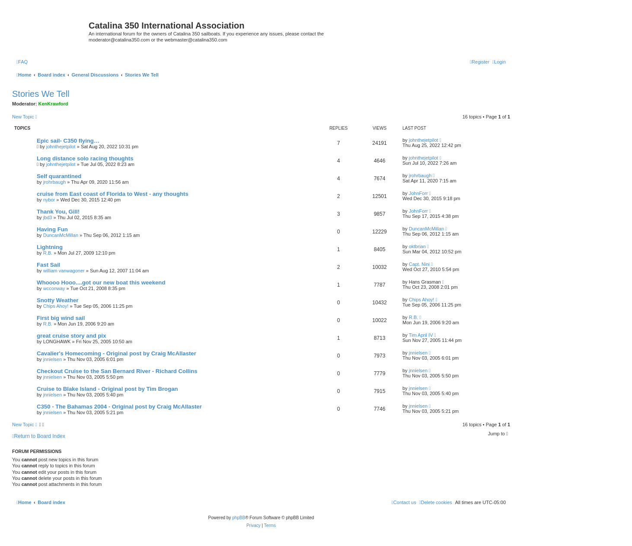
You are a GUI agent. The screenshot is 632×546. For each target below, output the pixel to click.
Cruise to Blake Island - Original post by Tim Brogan (107, 389)
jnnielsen (52, 359)
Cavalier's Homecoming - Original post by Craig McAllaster (116, 353)
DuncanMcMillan (60, 235)
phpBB (238, 517)
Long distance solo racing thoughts (85, 158)
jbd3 (47, 217)
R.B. (47, 252)
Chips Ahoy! (56, 306)
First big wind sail (61, 318)
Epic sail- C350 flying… (68, 140)
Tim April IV (421, 335)
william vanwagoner (64, 270)
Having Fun (52, 229)
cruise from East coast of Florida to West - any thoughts (112, 194)
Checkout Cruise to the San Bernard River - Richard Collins (117, 371)
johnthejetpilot (61, 146)
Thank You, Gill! (58, 211)
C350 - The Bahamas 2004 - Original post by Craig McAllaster (119, 406)
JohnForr (418, 193)
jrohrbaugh (54, 182)
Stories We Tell (41, 94)
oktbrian (417, 246)
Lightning (50, 247)
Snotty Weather (57, 300)
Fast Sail (48, 265)
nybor (49, 199)
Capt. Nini (419, 264)
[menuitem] (22, 62)
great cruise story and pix (71, 335)
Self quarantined (59, 176)
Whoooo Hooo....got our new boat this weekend (101, 282)
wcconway (54, 288)
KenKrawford (53, 103)
